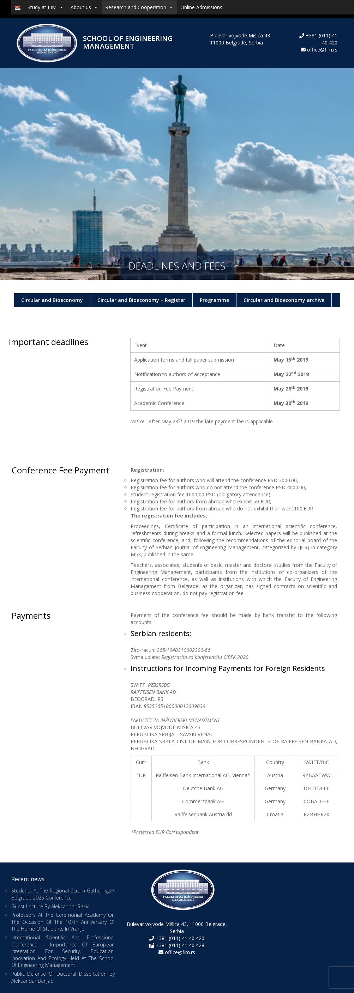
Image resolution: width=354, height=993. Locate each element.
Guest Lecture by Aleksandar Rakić (50, 906)
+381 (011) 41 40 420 (179, 938)
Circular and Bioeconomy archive (284, 300)
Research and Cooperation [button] (139, 7)
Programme (214, 300)
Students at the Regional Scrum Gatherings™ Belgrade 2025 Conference (63, 894)
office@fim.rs (322, 49)
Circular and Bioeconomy (52, 300)
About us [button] (84, 7)
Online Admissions (201, 7)
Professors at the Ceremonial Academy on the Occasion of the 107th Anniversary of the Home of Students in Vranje (63, 922)
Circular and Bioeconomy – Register (141, 300)
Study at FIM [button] (46, 7)
